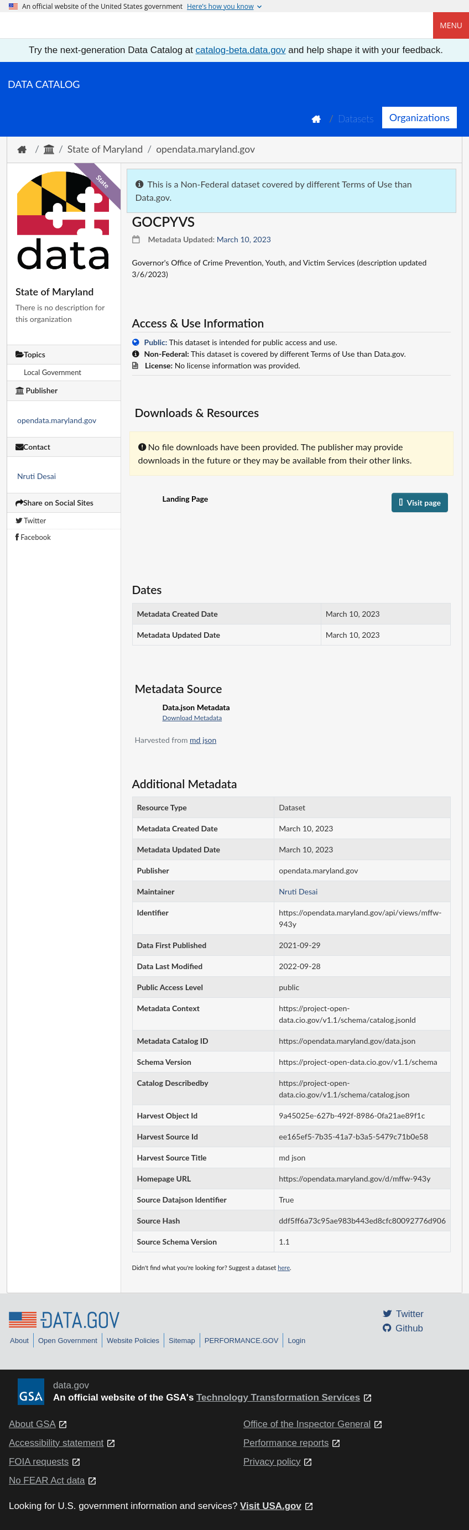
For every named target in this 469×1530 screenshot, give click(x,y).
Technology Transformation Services (278, 1397)
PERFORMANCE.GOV (242, 1340)
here (284, 1267)
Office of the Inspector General (307, 1424)
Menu (451, 25)
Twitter (30, 520)
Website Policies (133, 1340)
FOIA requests (39, 1461)
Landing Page (186, 498)
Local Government (52, 372)
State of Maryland (105, 149)
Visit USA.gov (270, 1506)
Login (296, 1340)
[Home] (64, 25)
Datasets (356, 118)
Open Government (67, 1340)
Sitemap (182, 1340)
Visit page (420, 502)
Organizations (419, 117)
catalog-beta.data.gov (241, 50)
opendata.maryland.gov (205, 149)
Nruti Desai (36, 476)
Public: (156, 342)
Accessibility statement (56, 1443)
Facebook (33, 537)
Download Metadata (192, 718)
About (19, 1340)
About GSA (32, 1424)
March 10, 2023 (244, 239)
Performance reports (286, 1443)
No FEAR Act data (47, 1480)
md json (203, 740)
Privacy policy (272, 1461)
